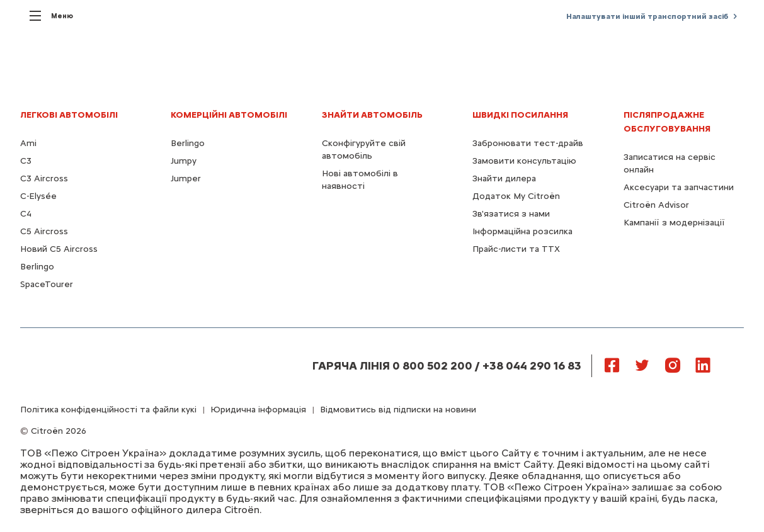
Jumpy (184, 161)
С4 (25, 213)
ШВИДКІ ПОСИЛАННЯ (520, 115)
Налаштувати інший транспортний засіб (647, 16)
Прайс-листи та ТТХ (516, 249)
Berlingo (37, 266)
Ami (28, 143)
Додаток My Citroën (516, 196)
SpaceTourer (46, 284)
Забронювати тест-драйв (527, 143)
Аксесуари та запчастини (679, 187)
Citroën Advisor (656, 205)
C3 (25, 161)
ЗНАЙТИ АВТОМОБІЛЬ (372, 115)
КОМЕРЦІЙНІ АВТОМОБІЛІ (229, 115)
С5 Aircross (44, 231)
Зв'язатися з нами (511, 213)
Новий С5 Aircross (59, 249)
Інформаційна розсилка (522, 231)
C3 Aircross (44, 178)
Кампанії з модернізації (674, 222)
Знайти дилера (504, 178)
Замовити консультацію (524, 161)
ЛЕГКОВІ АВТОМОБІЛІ (69, 115)
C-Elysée (38, 196)
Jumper (186, 178)
